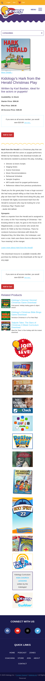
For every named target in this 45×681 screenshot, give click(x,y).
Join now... (27, 122)
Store (21, 658)
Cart (23, 2)
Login (8, 2)
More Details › (6, 72)
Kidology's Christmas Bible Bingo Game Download (26, 313)
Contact (22, 664)
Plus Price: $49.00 (9, 106)
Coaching (10, 658)
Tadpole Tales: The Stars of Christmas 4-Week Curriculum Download (25, 325)
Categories (22, 33)
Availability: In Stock (10, 97)
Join (14, 2)
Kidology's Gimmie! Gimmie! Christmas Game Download (24, 301)
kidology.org (33, 675)
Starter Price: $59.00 (9, 101)
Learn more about (17, 248)
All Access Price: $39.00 (11, 110)
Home (12, 653)
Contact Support (21, 675)
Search (3, 2)
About (37, 658)
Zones (32, 653)
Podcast (22, 653)
